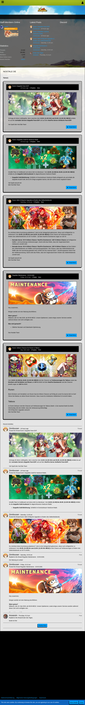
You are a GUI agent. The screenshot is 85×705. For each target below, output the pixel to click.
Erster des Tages (38, 53)
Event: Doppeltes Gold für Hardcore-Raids (25, 139)
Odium (23, 59)
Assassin (36, 55)
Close (81, 702)
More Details (74, 702)
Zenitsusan (36, 28)
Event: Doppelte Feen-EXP (41, 26)
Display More (42, 625)
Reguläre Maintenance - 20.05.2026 (23, 275)
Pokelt (6, 26)
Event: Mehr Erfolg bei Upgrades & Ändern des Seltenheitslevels (32, 200)
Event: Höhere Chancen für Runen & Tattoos (26, 348)
